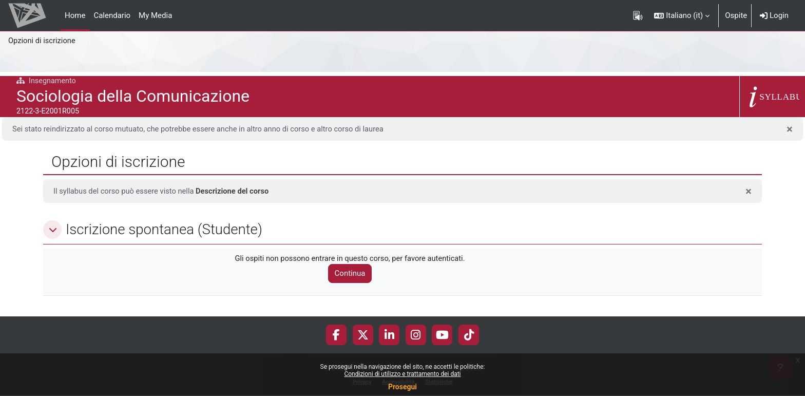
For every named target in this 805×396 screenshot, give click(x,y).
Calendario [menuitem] (111, 15)
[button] (681, 15)
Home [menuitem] (75, 15)
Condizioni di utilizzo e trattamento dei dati (402, 374)
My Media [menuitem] (155, 15)
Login (774, 15)
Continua (352, 274)
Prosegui (402, 387)
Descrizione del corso (236, 191)
